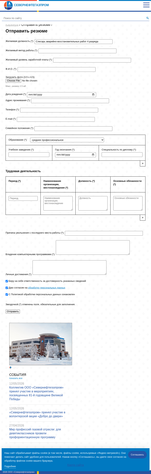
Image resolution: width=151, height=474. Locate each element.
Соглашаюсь (137, 454)
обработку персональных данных (46, 287)
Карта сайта (75, 465)
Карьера (12, 25)
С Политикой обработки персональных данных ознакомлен (42, 294)
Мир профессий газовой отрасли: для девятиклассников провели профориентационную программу (35, 433)
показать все (15, 378)
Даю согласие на (37, 287)
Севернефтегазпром (26, 5)
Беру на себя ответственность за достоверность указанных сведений (47, 281)
